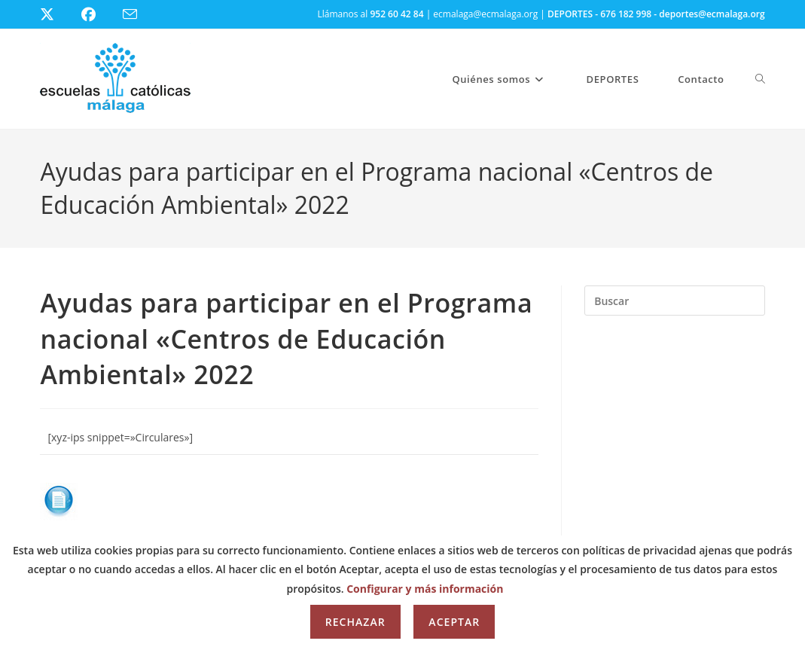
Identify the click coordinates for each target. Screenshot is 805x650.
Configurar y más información (424, 588)
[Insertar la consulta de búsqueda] (674, 300)
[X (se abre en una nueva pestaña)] (58, 14)
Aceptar (454, 622)
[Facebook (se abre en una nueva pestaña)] (97, 14)
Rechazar (355, 622)
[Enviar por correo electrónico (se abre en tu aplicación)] (139, 15)
